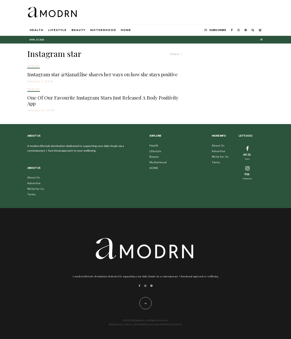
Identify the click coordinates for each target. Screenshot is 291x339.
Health (36, 30)
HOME (126, 30)
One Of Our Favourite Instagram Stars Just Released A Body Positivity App (102, 100)
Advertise (34, 183)
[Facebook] (232, 30)
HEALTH (33, 65)
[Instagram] (238, 30)
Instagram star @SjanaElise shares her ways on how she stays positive (102, 74)
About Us (33, 177)
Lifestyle (57, 30)
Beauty (78, 30)
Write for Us (35, 188)
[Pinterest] (245, 30)
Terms (31, 194)
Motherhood (103, 30)
